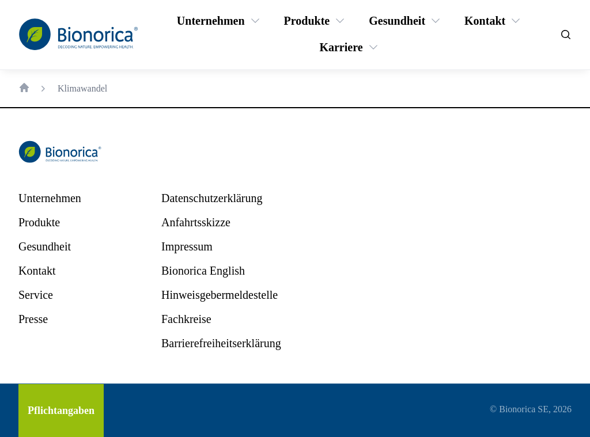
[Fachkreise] (186, 319)
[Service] (35, 295)
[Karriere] (340, 47)
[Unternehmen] (211, 21)
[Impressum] (187, 246)
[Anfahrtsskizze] (195, 222)
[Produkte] (307, 21)
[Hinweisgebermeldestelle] (219, 295)
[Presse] (33, 319)
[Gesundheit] (397, 21)
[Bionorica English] (203, 271)
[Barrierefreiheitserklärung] (221, 343)
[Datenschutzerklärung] (211, 198)
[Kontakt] (484, 21)
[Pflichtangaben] (61, 410)
